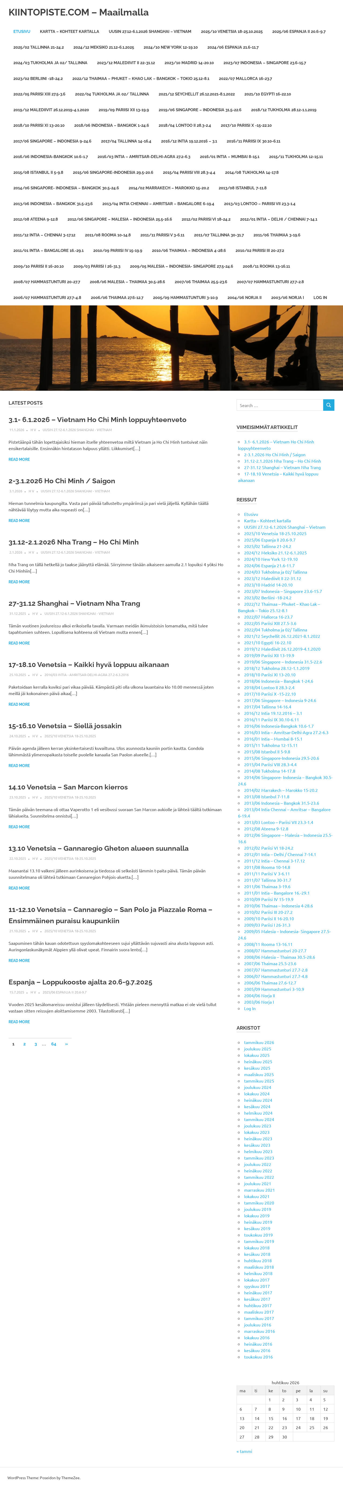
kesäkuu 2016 (257, 1350)
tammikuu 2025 (259, 1080)
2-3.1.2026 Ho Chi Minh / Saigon (66, 480)
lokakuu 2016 (257, 1337)
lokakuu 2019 (257, 1215)
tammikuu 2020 (259, 1202)
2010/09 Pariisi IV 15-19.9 (117, 250)
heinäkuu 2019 (258, 1222)
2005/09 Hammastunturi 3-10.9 (185, 297)
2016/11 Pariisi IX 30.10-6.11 (253, 141)
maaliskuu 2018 (259, 1267)
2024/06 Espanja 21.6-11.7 (233, 47)
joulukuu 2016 (257, 1324)
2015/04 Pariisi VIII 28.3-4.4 (189, 172)
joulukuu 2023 (257, 1125)
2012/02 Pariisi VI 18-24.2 (206, 219)
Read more (19, 459)
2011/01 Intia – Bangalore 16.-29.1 (48, 250)
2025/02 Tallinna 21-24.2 (38, 47)
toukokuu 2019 (258, 1234)
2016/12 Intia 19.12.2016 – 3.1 (189, 141)
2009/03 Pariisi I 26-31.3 (96, 266)
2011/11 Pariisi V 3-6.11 (162, 235)
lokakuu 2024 (257, 1093)
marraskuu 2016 (259, 1331)
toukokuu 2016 (258, 1356)
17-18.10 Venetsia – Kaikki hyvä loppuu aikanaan (95, 664)
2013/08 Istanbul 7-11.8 (243, 188)
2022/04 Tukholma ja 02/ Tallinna (112, 94)
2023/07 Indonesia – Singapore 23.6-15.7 (264, 62)
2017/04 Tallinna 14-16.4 (126, 141)
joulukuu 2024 (257, 1087)
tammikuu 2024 (259, 1119)
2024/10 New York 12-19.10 (171, 47)
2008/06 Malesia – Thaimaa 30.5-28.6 (127, 281)
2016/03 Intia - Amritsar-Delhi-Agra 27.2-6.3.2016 (86, 674)
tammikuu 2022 (259, 1177)
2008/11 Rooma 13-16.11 (266, 266)
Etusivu (21, 31)
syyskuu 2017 (257, 1286)
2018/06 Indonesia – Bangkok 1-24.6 (111, 125)
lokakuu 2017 (257, 1279)
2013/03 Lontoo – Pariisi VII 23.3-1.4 (260, 203)
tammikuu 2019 (259, 1241)
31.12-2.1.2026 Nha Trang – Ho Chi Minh (78, 542)
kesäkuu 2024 (257, 1106)
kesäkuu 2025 (257, 1068)
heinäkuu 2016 (258, 1344)
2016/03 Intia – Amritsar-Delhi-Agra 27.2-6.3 (144, 156)
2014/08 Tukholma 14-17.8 (252, 172)
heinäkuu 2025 (258, 1061)
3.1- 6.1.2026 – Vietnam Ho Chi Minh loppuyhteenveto (104, 419)
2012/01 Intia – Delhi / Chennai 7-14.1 (278, 219)
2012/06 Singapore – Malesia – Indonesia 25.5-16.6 (120, 219)
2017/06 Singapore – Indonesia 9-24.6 (52, 141)
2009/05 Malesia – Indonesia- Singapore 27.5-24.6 (181, 266)
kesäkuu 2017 (257, 1299)
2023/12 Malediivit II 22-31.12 (126, 62)
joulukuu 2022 (257, 1164)
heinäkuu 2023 (258, 1138)
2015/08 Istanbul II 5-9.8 (38, 172)
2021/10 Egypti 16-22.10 (267, 94)
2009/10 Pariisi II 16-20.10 (38, 266)
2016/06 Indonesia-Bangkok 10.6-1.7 (50, 156)
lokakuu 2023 (257, 1132)
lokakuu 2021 (257, 1196)
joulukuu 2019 (257, 1209)
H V (33, 429)
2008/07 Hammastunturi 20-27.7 (46, 281)
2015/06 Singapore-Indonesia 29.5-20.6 (113, 172)
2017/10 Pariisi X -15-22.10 (246, 125)
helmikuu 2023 (258, 1151)
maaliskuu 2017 (259, 1311)
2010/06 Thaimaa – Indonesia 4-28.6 (189, 250)
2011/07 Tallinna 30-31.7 (219, 235)
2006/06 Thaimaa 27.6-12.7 (117, 297)
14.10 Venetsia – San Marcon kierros (73, 787)
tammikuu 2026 (259, 1042)
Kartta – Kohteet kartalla (69, 31)
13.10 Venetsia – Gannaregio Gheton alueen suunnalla (105, 848)
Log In (320, 297)
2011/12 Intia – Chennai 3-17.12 (44, 235)
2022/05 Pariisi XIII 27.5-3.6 (39, 94)
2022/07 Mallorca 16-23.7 (245, 78)
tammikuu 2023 (259, 1157)
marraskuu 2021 (259, 1189)
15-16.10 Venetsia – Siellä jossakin (69, 725)
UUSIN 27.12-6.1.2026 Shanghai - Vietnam (77, 429)
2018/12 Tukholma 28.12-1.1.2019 (283, 110)
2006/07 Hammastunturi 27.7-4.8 (47, 297)
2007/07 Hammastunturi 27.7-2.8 (270, 281)
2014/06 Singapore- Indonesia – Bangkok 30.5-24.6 (66, 188)
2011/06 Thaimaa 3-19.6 (276, 235)
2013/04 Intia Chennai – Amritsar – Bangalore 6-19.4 (158, 203)
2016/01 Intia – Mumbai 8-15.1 (229, 156)
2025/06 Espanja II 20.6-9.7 (299, 31)
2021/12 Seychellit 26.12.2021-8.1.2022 (197, 94)
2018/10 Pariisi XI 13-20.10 (39, 125)
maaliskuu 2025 (259, 1074)
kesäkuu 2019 (257, 1228)
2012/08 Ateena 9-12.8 (35, 219)
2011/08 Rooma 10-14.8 (108, 235)
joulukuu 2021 (257, 1183)
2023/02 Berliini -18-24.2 (38, 78)
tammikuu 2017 (259, 1318)
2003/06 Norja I (287, 297)
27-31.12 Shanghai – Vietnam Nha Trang (79, 603)
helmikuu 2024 (258, 1112)
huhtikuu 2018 (258, 1260)
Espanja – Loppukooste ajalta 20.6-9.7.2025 (86, 981)
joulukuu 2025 (257, 1048)
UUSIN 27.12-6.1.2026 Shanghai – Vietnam (150, 31)
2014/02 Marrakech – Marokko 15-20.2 (169, 188)
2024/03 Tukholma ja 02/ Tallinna (50, 62)
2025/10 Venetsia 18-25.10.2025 (232, 31)
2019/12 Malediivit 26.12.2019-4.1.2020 (51, 110)
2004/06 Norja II (245, 297)
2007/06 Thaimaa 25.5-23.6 (201, 281)
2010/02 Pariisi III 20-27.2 (260, 250)
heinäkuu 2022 (258, 1170)
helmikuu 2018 (258, 1273)
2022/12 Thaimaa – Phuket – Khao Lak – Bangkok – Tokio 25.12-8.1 (140, 78)
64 (53, 1043)
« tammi (244, 1451)
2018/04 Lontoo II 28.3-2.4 (185, 125)
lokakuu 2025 (257, 1055)
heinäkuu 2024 (258, 1100)
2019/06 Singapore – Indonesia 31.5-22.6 (200, 110)
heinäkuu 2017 (258, 1292)
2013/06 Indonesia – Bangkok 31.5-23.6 (53, 203)
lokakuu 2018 (257, 1247)
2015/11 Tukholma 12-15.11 (296, 156)
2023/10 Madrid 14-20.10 (189, 62)
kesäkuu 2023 (257, 1145)
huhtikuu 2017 (258, 1305)
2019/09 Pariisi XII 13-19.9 (124, 110)
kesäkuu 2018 (257, 1254)
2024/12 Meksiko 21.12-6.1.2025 (103, 47)
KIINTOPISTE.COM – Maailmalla (85, 12)
